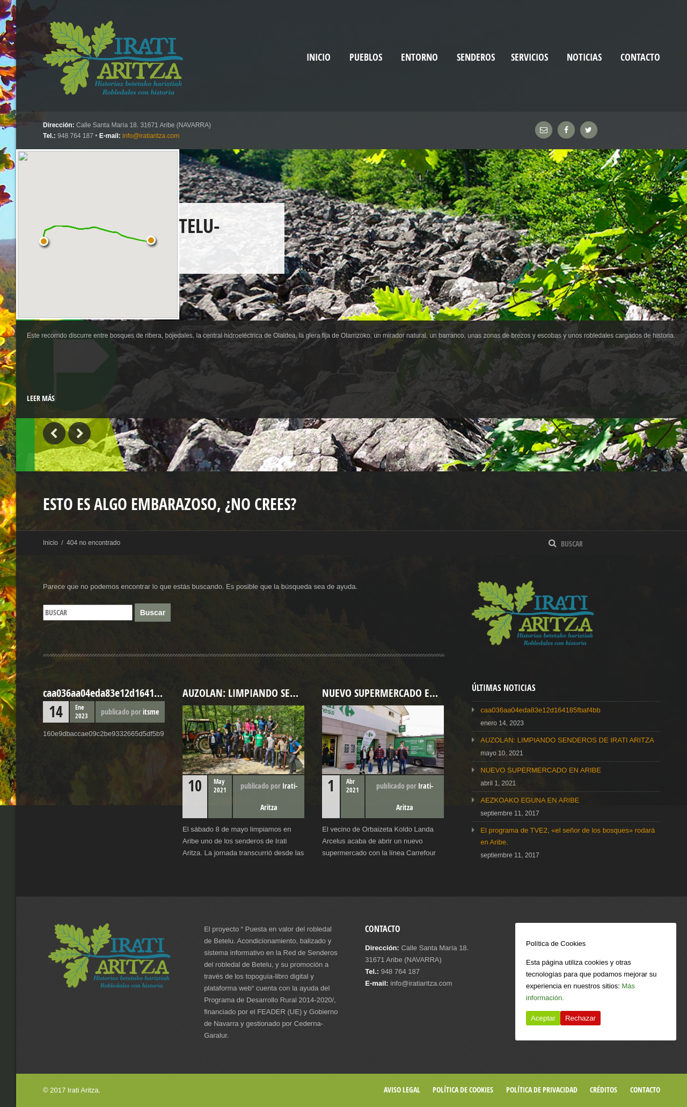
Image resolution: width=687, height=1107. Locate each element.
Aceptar (543, 1018)
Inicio (50, 543)
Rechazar (580, 1018)
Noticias (584, 57)
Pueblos (365, 57)
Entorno (419, 57)
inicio (318, 57)
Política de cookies (463, 1089)
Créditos (603, 1089)
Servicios (529, 57)
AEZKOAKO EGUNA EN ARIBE (529, 800)
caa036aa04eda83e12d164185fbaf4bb (540, 710)
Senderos (476, 57)
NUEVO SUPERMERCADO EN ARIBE (540, 770)
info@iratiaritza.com (150, 136)
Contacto (640, 57)
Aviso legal (402, 1089)
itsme (151, 712)
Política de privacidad (542, 1089)
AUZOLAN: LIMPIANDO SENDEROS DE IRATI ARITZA (567, 740)
